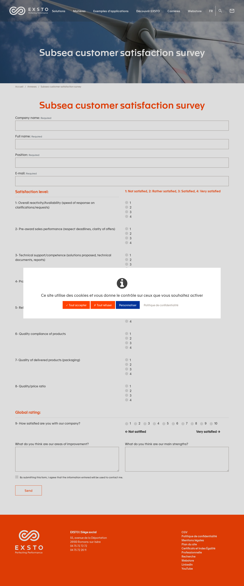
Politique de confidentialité (161, 305)
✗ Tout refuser (103, 305)
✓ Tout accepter (76, 305)
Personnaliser (127, 305)
